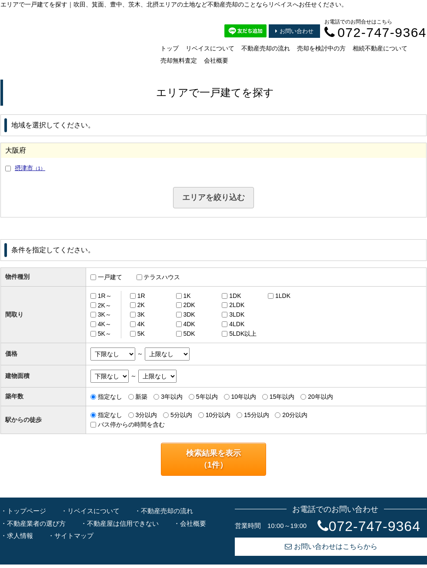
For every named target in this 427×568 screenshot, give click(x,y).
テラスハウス (161, 277)
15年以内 (282, 396)
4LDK (236, 324)
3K (141, 314)
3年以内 (172, 396)
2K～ (104, 304)
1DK (235, 295)
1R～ (105, 295)
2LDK (236, 304)
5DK (189, 333)
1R (141, 295)
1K (186, 295)
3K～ (104, 314)
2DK (189, 304)
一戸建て (110, 277)
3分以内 (146, 414)
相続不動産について (380, 48)
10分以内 (218, 414)
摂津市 (30, 167)
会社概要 (216, 60)
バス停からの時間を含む (131, 424)
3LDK (236, 314)
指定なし (110, 396)
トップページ (26, 511)
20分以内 (294, 414)
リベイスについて (210, 48)
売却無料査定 (178, 60)
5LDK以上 (243, 333)
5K (141, 333)
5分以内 (181, 414)
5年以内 (207, 396)
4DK (189, 324)
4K (141, 324)
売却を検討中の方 (321, 48)
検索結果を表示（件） (213, 459)
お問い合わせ (294, 31)
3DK (189, 314)
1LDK (282, 295)
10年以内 (243, 396)
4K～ (104, 324)
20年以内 (320, 396)
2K (141, 304)
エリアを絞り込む (213, 197)
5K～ (104, 333)
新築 (141, 396)
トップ (169, 48)
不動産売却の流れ (265, 48)
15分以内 (256, 414)
